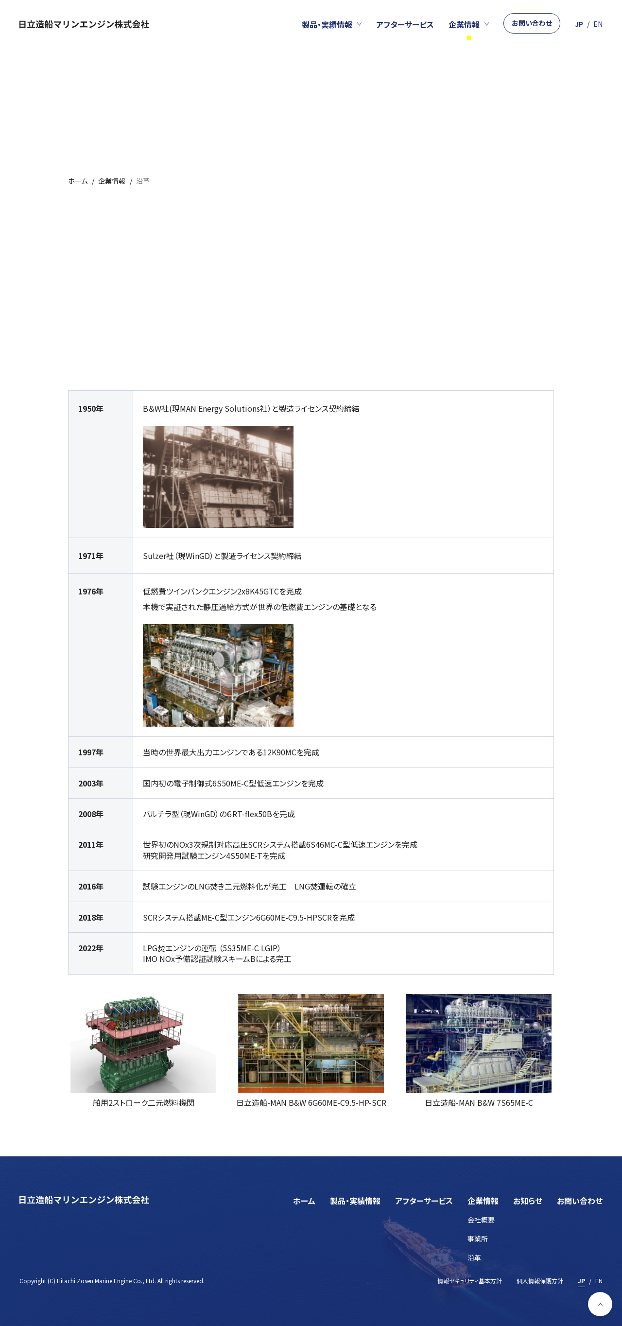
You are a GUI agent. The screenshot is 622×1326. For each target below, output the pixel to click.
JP (579, 24)
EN (598, 24)
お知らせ (527, 1200)
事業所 (477, 1238)
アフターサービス (424, 1200)
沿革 (474, 1257)
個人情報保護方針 (540, 1281)
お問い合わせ (532, 23)
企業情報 (483, 1200)
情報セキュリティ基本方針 (469, 1281)
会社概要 (481, 1219)
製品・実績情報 (355, 1200)
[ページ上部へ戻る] (600, 1304)
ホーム (304, 1200)
